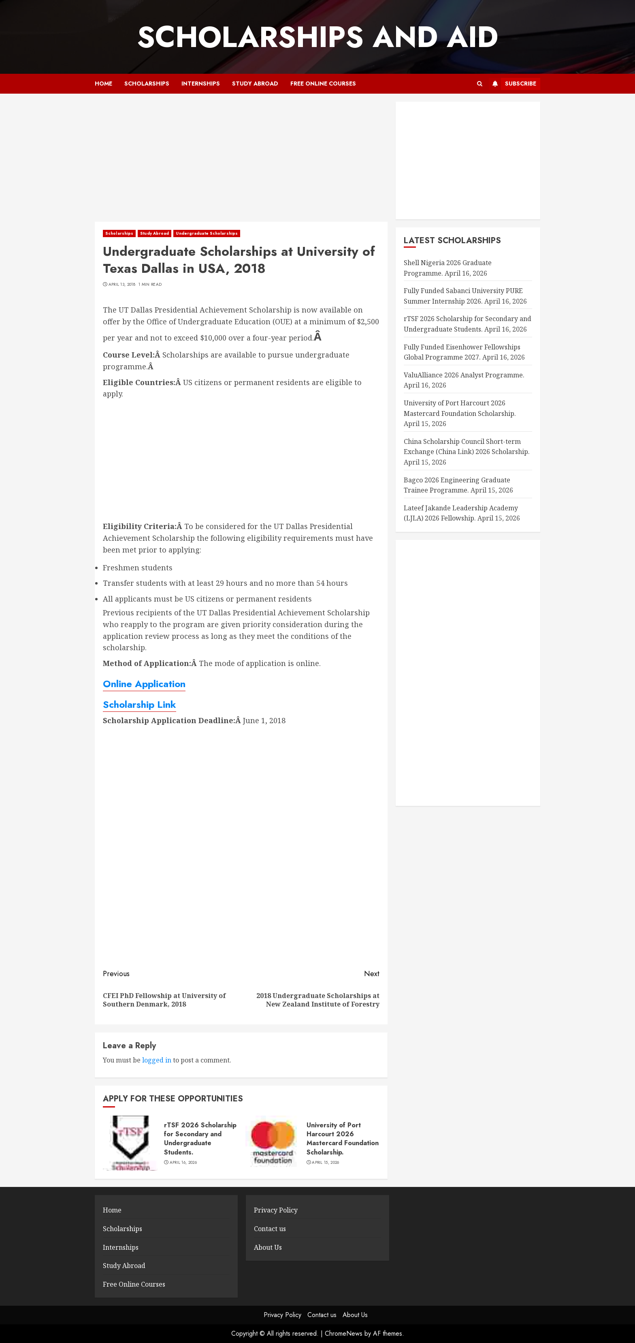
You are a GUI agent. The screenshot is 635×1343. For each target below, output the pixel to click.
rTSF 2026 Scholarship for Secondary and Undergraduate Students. (200, 1138)
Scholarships (146, 83)
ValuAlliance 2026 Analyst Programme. (464, 375)
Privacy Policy (276, 1210)
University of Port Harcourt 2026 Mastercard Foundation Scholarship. (343, 1138)
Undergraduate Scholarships (207, 233)
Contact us (270, 1228)
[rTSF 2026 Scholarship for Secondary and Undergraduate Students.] (130, 1143)
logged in (156, 1060)
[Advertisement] (241, 161)
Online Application (144, 684)
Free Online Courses (323, 83)
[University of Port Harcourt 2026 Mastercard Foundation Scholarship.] (272, 1143)
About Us (268, 1247)
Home (103, 83)
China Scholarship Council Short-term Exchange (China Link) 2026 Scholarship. (467, 446)
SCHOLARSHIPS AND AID (317, 37)
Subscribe (512, 84)
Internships (200, 83)
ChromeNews (343, 1333)
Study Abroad (255, 83)
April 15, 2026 (325, 1162)
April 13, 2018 (122, 284)
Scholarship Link (139, 704)
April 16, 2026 (183, 1162)
